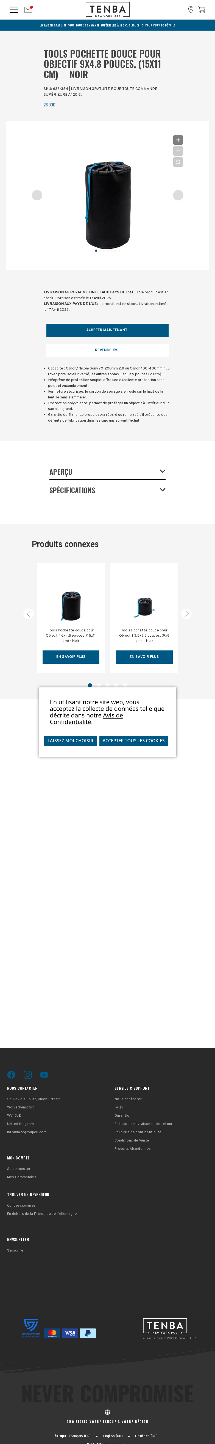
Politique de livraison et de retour (144, 1124)
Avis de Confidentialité (86, 718)
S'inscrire (15, 1251)
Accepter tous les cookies (134, 741)
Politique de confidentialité (138, 1132)
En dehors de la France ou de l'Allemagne (42, 1214)
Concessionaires (21, 1206)
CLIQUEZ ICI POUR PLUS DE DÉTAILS (152, 25)
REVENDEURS (107, 350)
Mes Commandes (21, 1177)
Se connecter (19, 1169)
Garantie (122, 1116)
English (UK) (113, 1436)
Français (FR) (80, 1436)
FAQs (119, 1107)
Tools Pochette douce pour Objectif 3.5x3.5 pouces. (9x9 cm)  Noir (144, 635)
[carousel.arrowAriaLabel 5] (28, 614)
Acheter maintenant (106, 330)
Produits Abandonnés (133, 1149)
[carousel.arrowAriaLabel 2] (186, 614)
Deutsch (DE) (146, 1436)
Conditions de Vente (132, 1140)
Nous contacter (128, 1099)
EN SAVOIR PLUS (70, 657)
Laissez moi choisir (70, 741)
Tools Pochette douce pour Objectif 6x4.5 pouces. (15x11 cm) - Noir (71, 635)
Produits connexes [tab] (65, 545)
